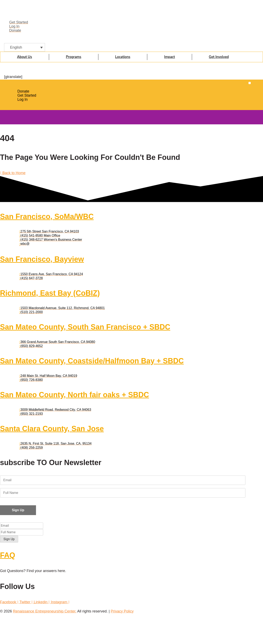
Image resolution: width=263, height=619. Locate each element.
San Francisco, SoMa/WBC (47, 216)
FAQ (7, 554)
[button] (249, 83)
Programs (73, 57)
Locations (122, 57)
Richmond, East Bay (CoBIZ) (50, 293)
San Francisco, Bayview (42, 259)
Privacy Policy (122, 611)
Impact (169, 57)
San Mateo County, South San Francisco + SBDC (85, 327)
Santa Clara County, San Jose (52, 428)
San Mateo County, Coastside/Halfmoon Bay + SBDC (92, 361)
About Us (24, 57)
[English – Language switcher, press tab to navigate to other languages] (24, 47)
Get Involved (219, 57)
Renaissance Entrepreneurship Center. (44, 611)
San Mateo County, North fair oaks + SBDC (74, 395)
